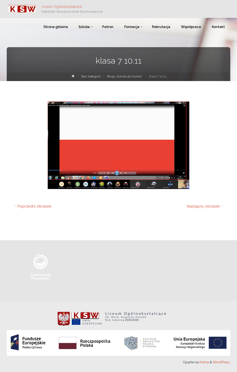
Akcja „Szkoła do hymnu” (125, 76)
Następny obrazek (205, 206)
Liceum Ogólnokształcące (62, 7)
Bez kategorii (90, 76)
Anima (203, 362)
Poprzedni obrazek (32, 206)
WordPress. (221, 362)
